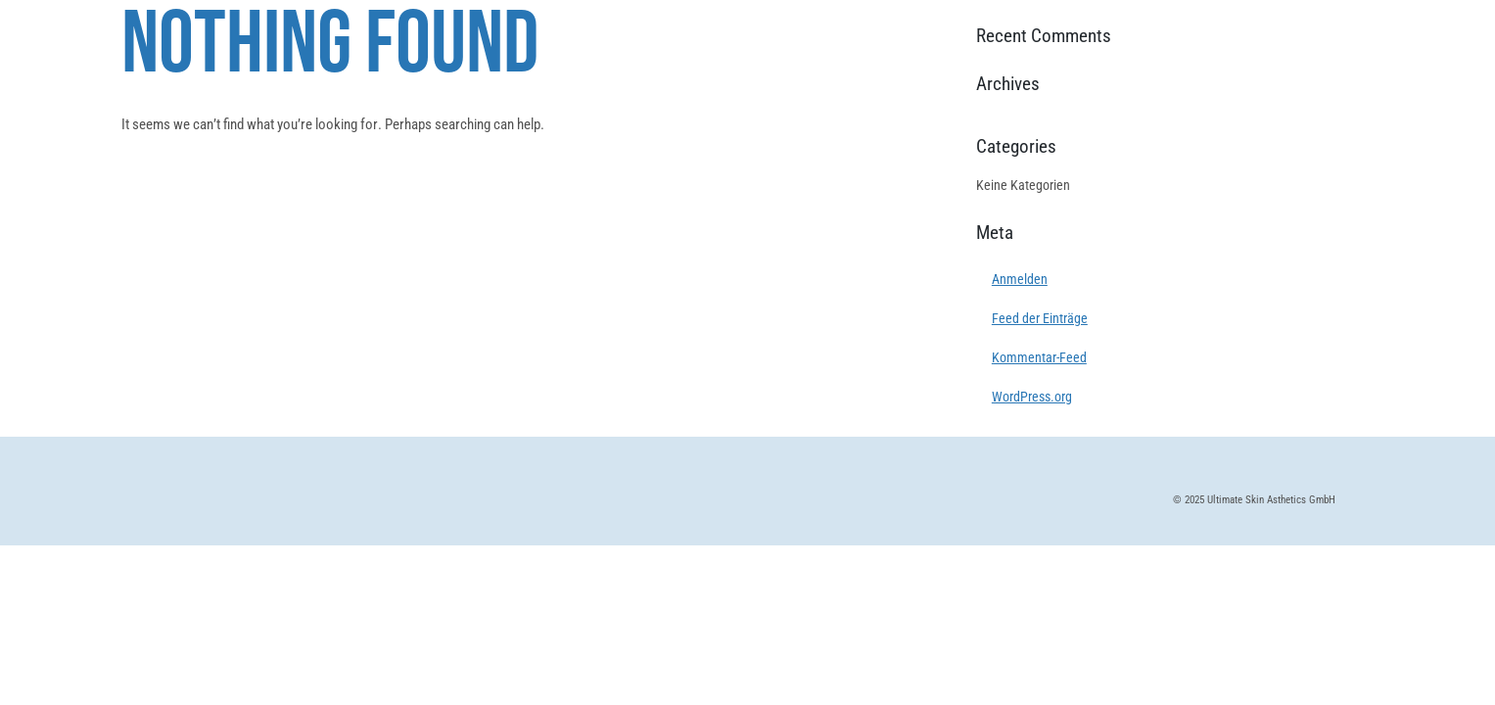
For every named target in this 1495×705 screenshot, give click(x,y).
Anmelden (1020, 279)
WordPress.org (1032, 396)
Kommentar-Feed (1039, 357)
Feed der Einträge (1040, 318)
